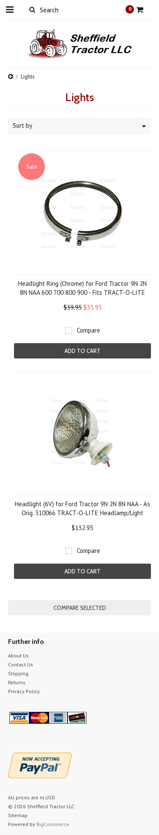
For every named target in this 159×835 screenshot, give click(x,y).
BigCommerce (52, 824)
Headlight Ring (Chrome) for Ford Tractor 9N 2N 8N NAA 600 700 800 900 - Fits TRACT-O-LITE (82, 287)
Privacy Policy (24, 691)
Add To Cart (82, 350)
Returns (16, 682)
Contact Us (20, 664)
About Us (18, 655)
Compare (88, 330)
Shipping (18, 673)
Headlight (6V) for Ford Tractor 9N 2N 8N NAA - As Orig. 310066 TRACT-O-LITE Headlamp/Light (82, 508)
